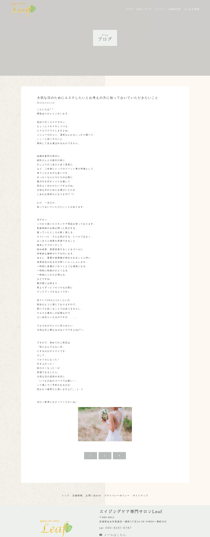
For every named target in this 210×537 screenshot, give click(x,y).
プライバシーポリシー (117, 495)
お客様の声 (174, 13)
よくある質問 (191, 13)
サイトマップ (140, 495)
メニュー (160, 13)
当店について (144, 13)
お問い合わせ (93, 495)
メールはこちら (112, 535)
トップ (65, 495)
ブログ (129, 13)
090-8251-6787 (118, 528)
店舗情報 (77, 495)
